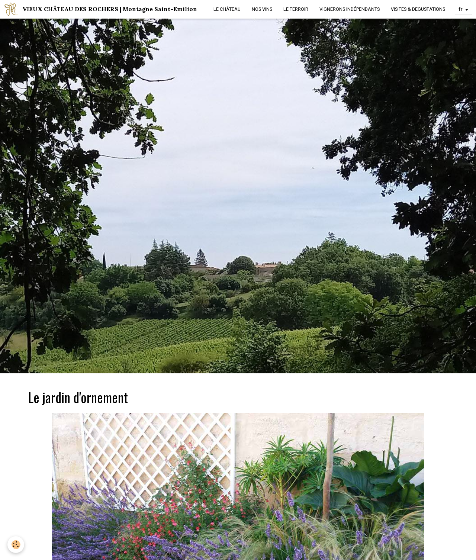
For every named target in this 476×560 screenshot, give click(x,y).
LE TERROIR (295, 9)
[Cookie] (15, 544)
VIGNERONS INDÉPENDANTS (349, 9)
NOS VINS (262, 9)
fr (461, 9)
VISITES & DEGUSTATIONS (418, 9)
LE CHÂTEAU (227, 9)
